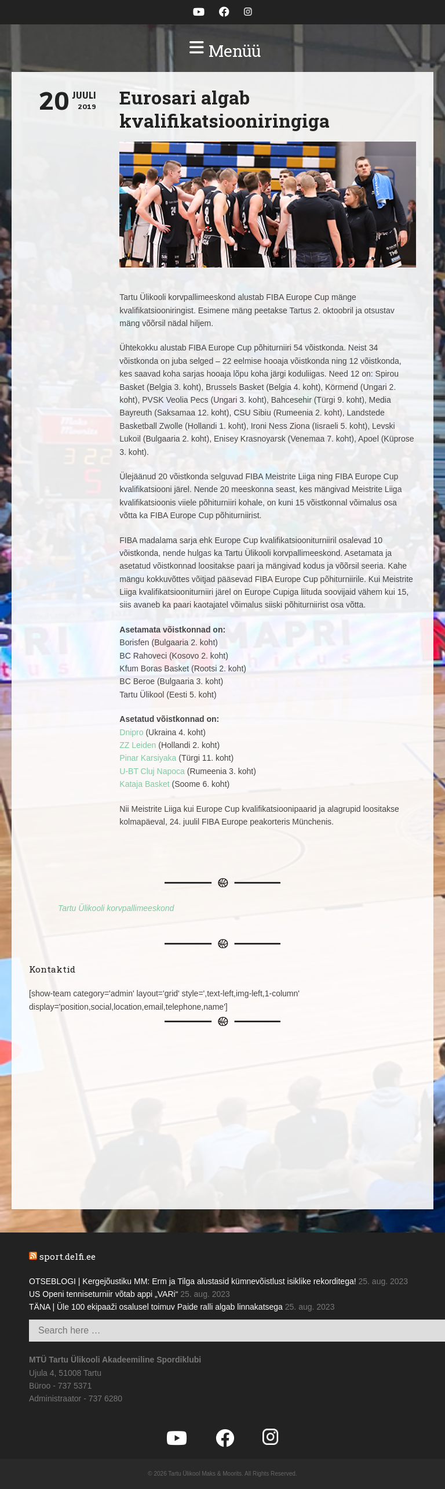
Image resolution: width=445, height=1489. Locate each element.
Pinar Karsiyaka (147, 757)
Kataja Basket (144, 784)
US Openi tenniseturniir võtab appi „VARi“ (103, 1294)
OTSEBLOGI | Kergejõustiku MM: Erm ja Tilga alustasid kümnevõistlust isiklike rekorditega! (192, 1281)
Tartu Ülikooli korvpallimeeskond (116, 908)
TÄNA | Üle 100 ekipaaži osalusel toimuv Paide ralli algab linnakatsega (156, 1306)
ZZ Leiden (137, 745)
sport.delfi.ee (67, 1256)
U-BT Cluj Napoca (152, 771)
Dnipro (131, 732)
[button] (222, 51)
